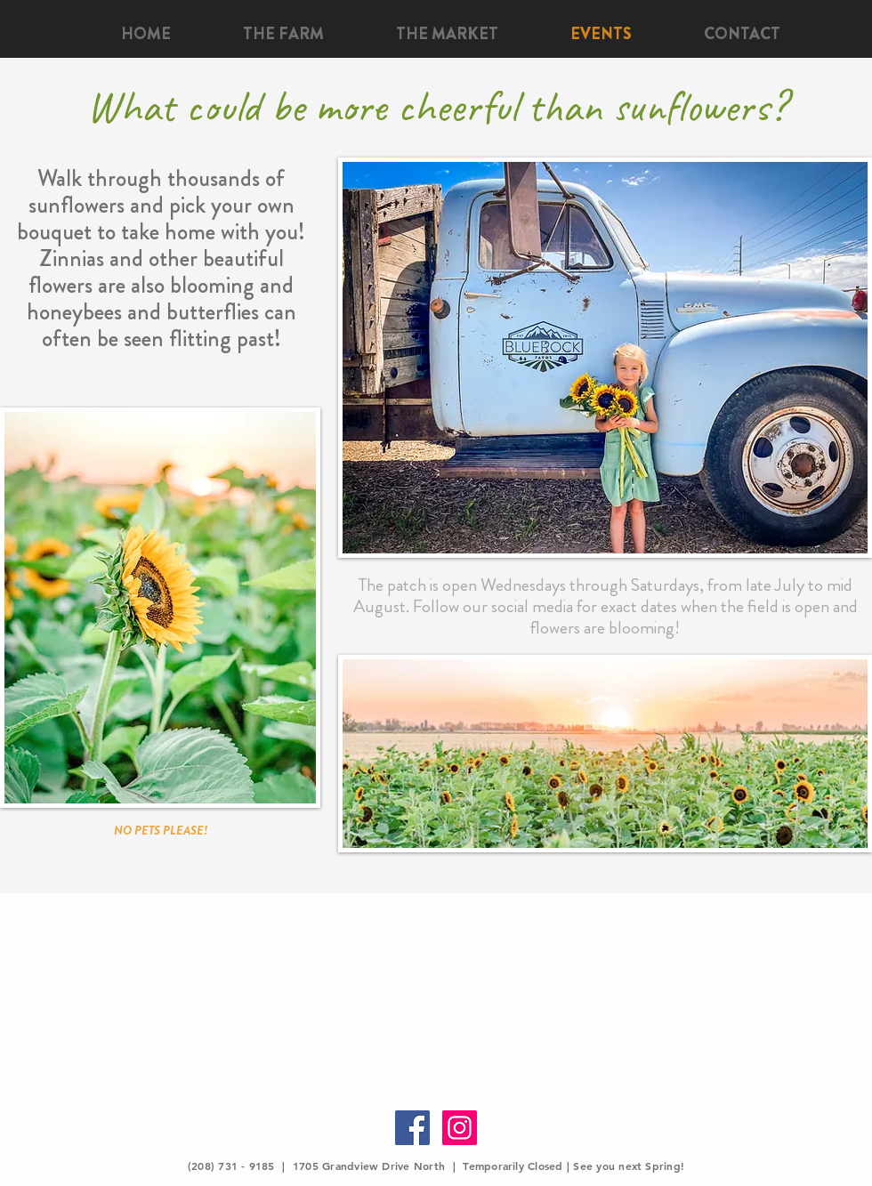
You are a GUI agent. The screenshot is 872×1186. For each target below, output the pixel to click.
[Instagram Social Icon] (459, 1127)
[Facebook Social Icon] (412, 1127)
